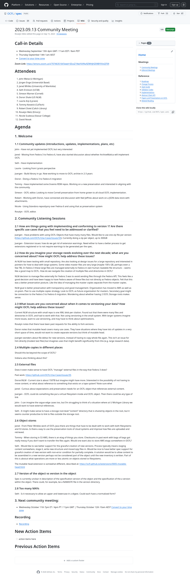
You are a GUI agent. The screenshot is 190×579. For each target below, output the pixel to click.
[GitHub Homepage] (38, 572)
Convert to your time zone (32, 58)
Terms (60, 572)
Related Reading (148, 101)
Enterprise (77, 4)
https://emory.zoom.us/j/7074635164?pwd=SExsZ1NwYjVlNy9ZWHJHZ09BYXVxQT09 (68, 63)
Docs (99, 572)
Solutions (31, 4)
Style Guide (146, 87)
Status (82, 572)
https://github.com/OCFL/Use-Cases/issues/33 (38, 238)
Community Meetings (150, 67)
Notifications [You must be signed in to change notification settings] (146, 13)
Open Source (61, 4)
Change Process (147, 84)
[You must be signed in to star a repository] (178, 13)
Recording (24, 523)
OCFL (10, 13)
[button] (173, 112)
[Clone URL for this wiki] (153, 112)
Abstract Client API (148, 95)
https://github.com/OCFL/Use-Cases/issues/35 (48, 375)
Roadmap (145, 81)
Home (142, 55)
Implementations (148, 92)
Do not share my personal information (139, 572)
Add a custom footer (73, 560)
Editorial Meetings (148, 70)
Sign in (164, 4)
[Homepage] (6, 5)
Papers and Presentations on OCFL (154, 98)
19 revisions (61, 34)
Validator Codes (147, 90)
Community (90, 572)
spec (19, 13)
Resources (45, 4)
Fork (163, 13)
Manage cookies (117, 572)
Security (75, 572)
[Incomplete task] (17, 539)
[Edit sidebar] (172, 51)
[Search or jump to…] (137, 5)
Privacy (67, 572)
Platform (17, 4)
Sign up (175, 4)
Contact (106, 572)
